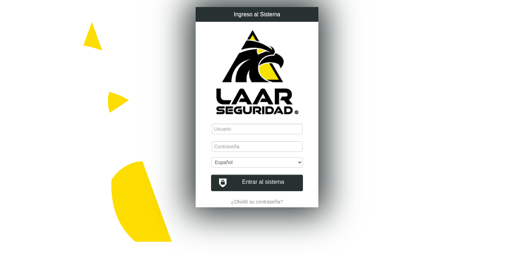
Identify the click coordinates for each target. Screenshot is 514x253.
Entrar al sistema (251, 183)
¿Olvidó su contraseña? (257, 202)
